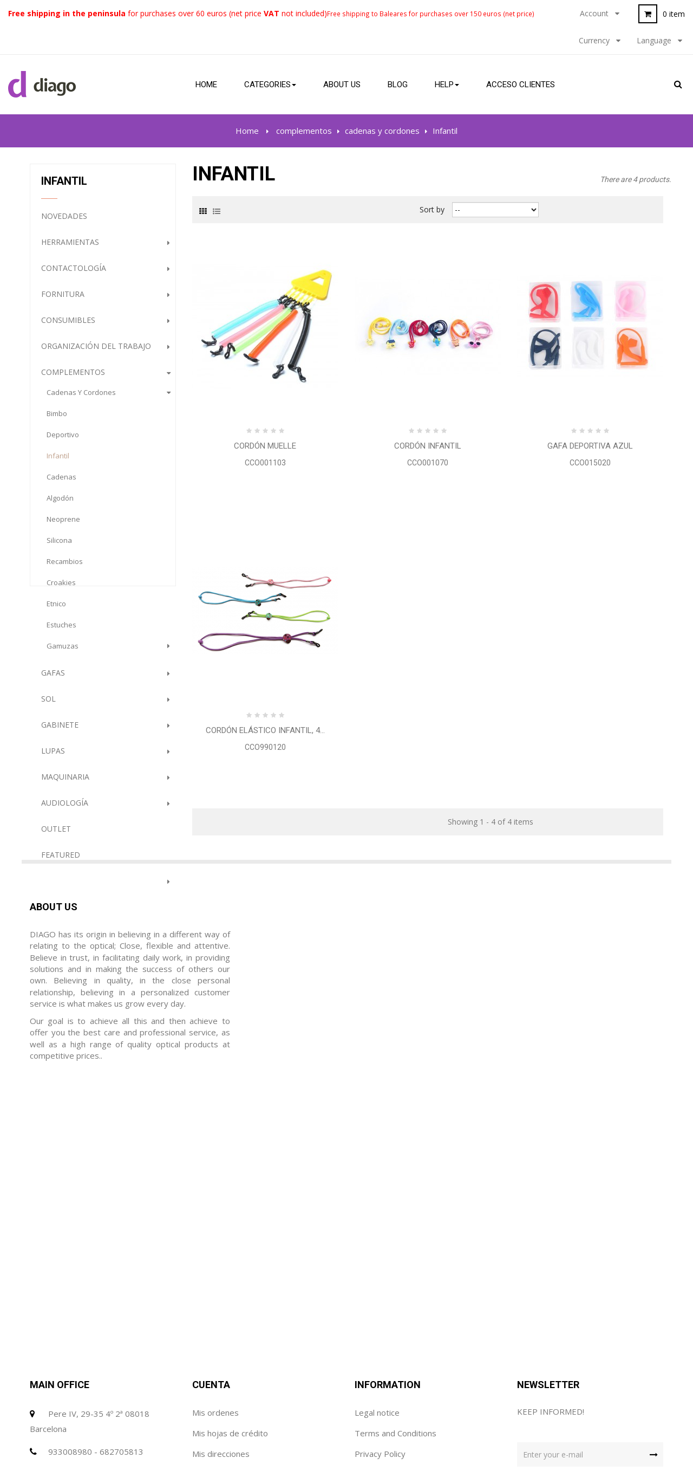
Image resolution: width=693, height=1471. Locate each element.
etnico (56, 610)
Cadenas (61, 483)
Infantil (58, 462)
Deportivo (63, 441)
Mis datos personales (232, 1348)
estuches (61, 631)
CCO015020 (590, 462)
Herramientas (70, 248)
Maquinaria (65, 783)
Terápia (56, 887)
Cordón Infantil (427, 446)
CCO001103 (265, 462)
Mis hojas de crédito (230, 1307)
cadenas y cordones (81, 399)
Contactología (73, 274)
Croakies (61, 589)
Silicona (59, 547)
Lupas (53, 757)
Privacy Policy (380, 1328)
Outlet (56, 835)
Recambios (65, 568)
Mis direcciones (221, 1328)
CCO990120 (265, 747)
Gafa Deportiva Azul (590, 446)
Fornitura (62, 300)
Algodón (60, 504)
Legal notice (377, 1286)
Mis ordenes (215, 1286)
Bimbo (57, 420)
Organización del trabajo (96, 352)
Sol (48, 705)
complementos (73, 378)
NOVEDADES (64, 222)
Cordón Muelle (265, 446)
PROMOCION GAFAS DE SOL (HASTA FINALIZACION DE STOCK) (103, 949)
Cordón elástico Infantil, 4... (265, 730)
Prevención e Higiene (84, 913)
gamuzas (63, 652)
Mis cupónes (215, 1369)
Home (247, 130)
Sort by (432, 209)
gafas (53, 679)
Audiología (64, 809)
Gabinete (60, 731)
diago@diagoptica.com (90, 1348)
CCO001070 (427, 462)
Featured (60, 861)
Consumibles (68, 326)
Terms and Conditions (395, 1307)
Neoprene (63, 525)
